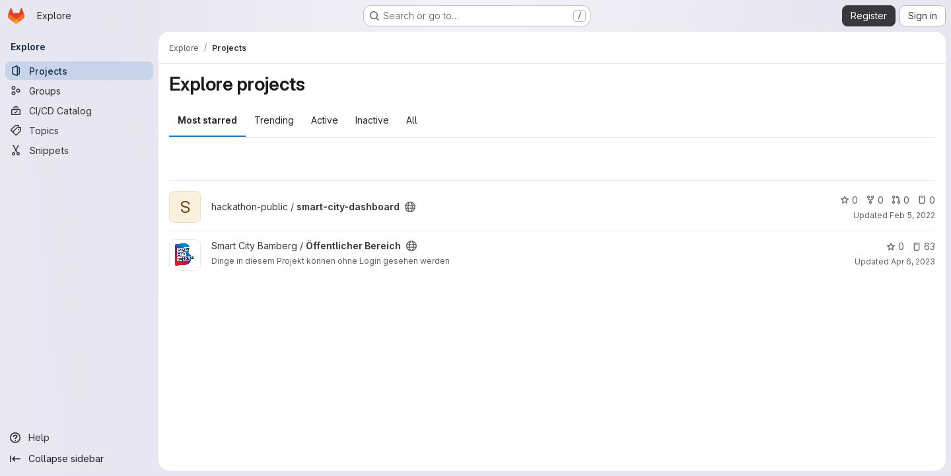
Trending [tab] (274, 120)
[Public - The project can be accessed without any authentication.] (410, 207)
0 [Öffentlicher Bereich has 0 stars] (895, 246)
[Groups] (79, 90)
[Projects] (79, 70)
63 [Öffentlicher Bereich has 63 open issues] (923, 246)
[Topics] (79, 130)
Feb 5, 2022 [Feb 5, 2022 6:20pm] (912, 215)
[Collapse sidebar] (79, 459)
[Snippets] (79, 150)
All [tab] (411, 120)
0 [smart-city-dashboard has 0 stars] (849, 200)
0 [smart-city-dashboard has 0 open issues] (926, 200)
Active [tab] (324, 120)
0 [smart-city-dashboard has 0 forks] (875, 200)
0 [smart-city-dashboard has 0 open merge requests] (900, 200)
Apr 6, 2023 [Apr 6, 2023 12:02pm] (913, 261)
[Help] (79, 437)
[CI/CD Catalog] (79, 110)
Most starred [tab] (207, 120)
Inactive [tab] (372, 120)
